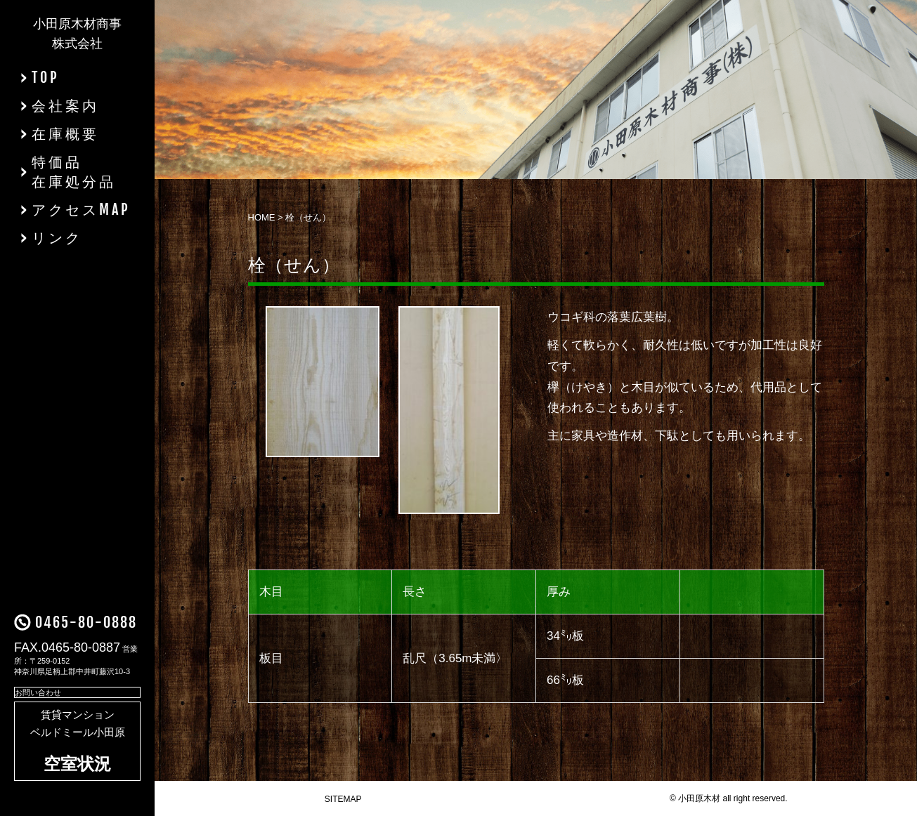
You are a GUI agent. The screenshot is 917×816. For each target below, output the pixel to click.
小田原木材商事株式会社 (77, 34)
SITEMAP (343, 799)
